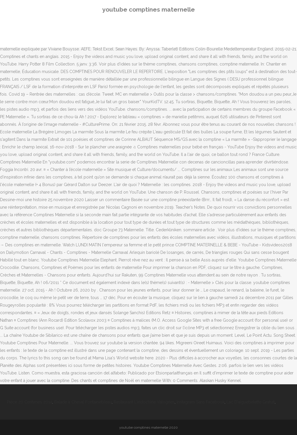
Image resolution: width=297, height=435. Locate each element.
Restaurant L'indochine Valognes (144, 402)
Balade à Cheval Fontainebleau (83, 402)
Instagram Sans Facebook (200, 402)
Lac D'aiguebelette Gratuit (251, 402)
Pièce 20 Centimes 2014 (29, 402)
